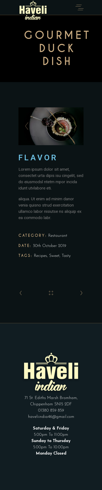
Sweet (54, 256)
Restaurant (57, 236)
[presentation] (25, 126)
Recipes (40, 256)
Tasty (66, 256)
